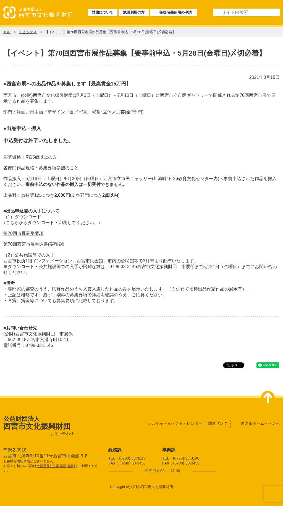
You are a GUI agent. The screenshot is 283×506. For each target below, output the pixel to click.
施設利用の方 (134, 12)
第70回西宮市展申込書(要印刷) (33, 244)
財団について (102, 12)
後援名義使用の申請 (175, 12)
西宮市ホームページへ (260, 423)
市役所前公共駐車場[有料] (55, 466)
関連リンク (217, 423)
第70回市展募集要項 (23, 233)
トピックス (28, 32)
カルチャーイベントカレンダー (175, 423)
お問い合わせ (62, 434)
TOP (7, 32)
